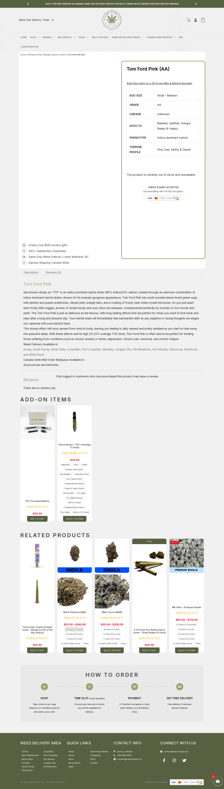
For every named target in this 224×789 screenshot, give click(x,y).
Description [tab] (31, 272)
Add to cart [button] (37, 519)
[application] (37, 37)
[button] (28, 3)
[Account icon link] (196, 20)
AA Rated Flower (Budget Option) (43, 55)
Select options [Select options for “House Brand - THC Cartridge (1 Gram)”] (74, 519)
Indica (62, 55)
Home (23, 55)
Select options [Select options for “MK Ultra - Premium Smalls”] (186, 650)
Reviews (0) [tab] (53, 272)
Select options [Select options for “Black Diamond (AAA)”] (74, 650)
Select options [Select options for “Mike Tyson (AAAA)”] (112, 650)
